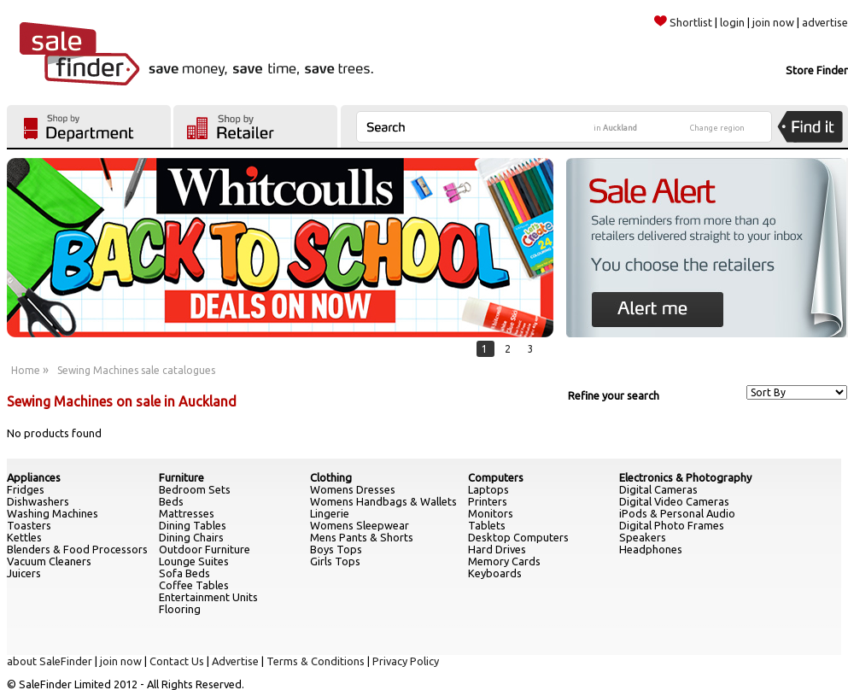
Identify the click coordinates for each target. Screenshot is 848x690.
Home (25, 370)
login (732, 22)
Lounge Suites (194, 561)
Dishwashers (38, 501)
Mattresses (186, 513)
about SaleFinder (49, 661)
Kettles (24, 537)
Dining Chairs (191, 537)
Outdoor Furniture (204, 549)
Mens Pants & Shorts (361, 537)
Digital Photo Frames (671, 525)
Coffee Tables (194, 585)
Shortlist (683, 22)
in (615, 128)
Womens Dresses (352, 489)
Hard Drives (497, 549)
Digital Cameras (658, 489)
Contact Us (176, 661)
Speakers (642, 537)
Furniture (181, 477)
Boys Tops (336, 549)
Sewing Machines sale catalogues (136, 370)
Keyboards (495, 573)
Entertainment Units (208, 597)
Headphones (650, 549)
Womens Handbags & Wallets (383, 501)
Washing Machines (52, 513)
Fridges (25, 489)
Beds (171, 501)
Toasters (29, 525)
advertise (825, 22)
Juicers (24, 573)
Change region (717, 128)
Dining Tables (192, 525)
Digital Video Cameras (674, 501)
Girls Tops (335, 561)
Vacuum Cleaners (49, 561)
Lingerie (329, 513)
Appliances (34, 477)
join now (773, 22)
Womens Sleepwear (359, 525)
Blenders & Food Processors (77, 549)
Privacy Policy (405, 661)
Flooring (180, 609)
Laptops (488, 489)
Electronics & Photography (685, 477)
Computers (495, 477)
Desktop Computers (518, 537)
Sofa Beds (184, 573)
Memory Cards (504, 561)
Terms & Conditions (315, 661)
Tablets (487, 525)
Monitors (490, 513)
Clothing (331, 477)
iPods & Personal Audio (677, 513)
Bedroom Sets (195, 489)
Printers (487, 501)
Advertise (235, 661)
